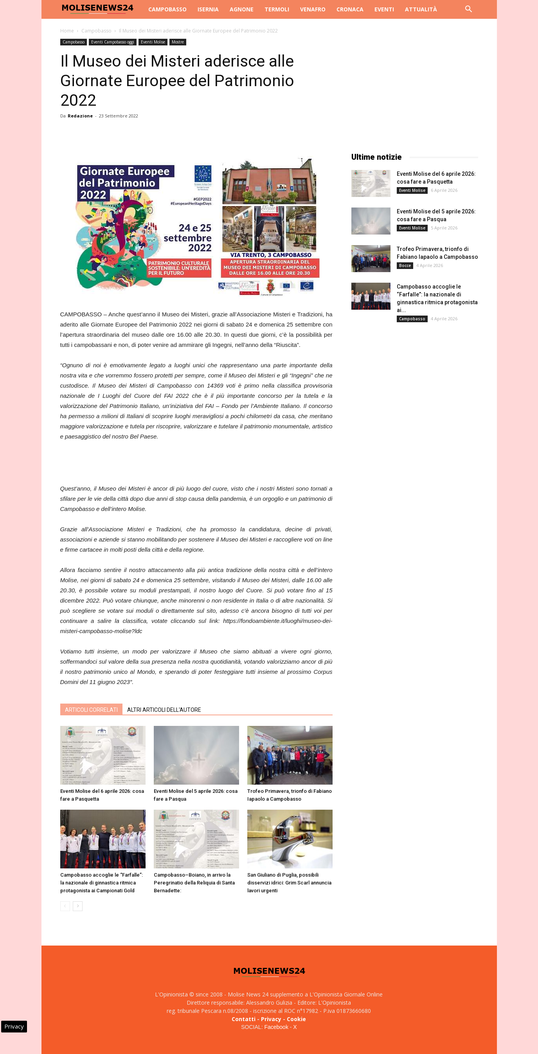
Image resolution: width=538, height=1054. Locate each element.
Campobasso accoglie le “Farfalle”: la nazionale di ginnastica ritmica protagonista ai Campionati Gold (101, 882)
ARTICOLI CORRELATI (91, 710)
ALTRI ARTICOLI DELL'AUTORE (164, 710)
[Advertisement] (196, 463)
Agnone (242, 9)
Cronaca (349, 9)
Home (67, 30)
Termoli (277, 9)
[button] (468, 10)
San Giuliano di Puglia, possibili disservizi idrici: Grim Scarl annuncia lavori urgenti (289, 882)
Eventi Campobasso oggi (112, 42)
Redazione (80, 116)
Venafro (313, 9)
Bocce (405, 265)
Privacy (271, 1019)
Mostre (178, 42)
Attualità (421, 9)
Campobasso (167, 9)
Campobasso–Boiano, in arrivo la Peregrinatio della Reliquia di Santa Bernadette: (194, 882)
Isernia (208, 9)
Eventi (384, 9)
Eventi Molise (153, 42)
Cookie (296, 1019)
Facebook (276, 1027)
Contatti (244, 1019)
